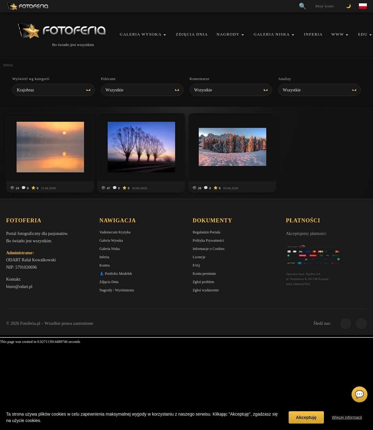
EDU (362, 34)
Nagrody (228, 34)
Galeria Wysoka (141, 34)
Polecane (108, 79)
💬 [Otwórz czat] (359, 394)
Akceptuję (306, 417)
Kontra (104, 265)
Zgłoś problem (203, 282)
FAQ (196, 265)
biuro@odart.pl (19, 286)
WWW (337, 34)
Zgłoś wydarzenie (206, 290)
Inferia (313, 34)
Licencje (199, 257)
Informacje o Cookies (209, 249)
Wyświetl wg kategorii (30, 79)
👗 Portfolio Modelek (115, 273)
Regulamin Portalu (206, 232)
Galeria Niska (272, 34)
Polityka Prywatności (208, 240)
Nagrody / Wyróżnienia (116, 290)
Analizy (284, 79)
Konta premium (204, 273)
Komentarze (200, 79)
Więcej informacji (347, 417)
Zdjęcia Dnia (192, 34)
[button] (164, 35)
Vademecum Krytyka (115, 232)
